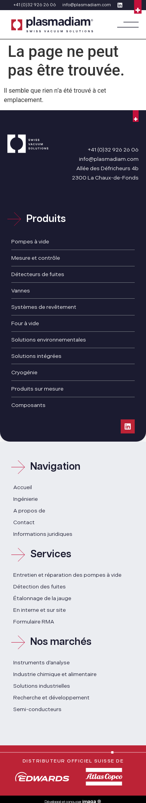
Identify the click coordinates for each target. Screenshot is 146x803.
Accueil (22, 487)
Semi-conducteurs (37, 709)
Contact (24, 522)
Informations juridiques (42, 534)
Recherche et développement (51, 697)
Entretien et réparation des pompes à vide (67, 575)
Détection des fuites (39, 586)
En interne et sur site (39, 610)
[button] (128, 25)
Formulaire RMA (33, 621)
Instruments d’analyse (41, 662)
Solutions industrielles (41, 686)
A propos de (29, 510)
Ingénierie (25, 499)
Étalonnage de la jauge (42, 598)
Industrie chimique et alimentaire (55, 674)
